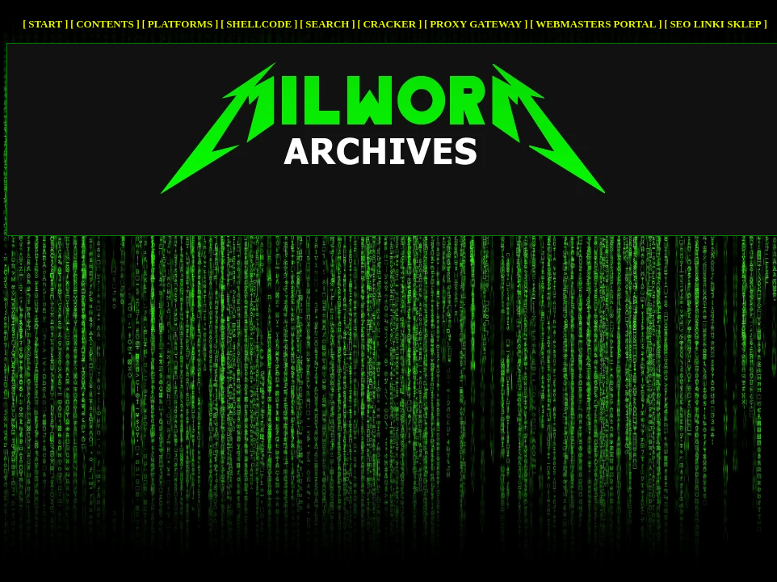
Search (327, 24)
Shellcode (259, 24)
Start (45, 24)
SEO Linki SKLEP (715, 24)
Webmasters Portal (596, 24)
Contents (105, 24)
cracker (389, 24)
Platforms (180, 24)
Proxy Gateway (476, 24)
